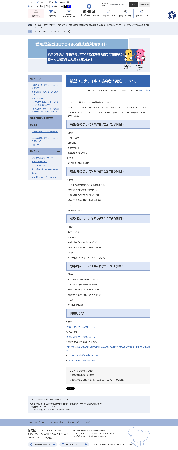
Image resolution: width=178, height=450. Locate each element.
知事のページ (35, 79)
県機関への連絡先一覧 (42, 444)
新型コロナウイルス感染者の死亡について (51, 31)
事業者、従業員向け (39, 162)
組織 (125, 16)
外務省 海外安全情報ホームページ (83, 360)
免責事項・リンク (73, 422)
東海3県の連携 (38, 98)
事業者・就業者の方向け (69, 15)
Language (62, 2)
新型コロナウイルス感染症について (81, 327)
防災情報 (36, 16)
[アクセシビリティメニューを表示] (172, 15)
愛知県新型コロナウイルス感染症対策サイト (106, 25)
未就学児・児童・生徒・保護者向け (45, 169)
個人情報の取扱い (57, 422)
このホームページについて (37, 422)
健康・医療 (72, 25)
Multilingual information (44, 177)
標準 (47, 6)
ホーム (37, 25)
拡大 (42, 6)
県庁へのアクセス (72, 444)
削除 (69, 31)
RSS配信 (87, 422)
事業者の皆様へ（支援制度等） (42, 118)
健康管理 (83, 25)
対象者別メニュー (37, 151)
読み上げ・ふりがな (46, 2)
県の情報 (33, 125)
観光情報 (52, 16)
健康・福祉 (62, 25)
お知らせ (35, 145)
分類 (142, 16)
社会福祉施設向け (39, 165)
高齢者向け (36, 173)
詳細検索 (143, 4)
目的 (109, 16)
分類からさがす (48, 25)
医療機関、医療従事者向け (42, 158)
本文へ (33, 2)
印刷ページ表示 (144, 90)
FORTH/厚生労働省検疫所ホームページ (85, 355)
